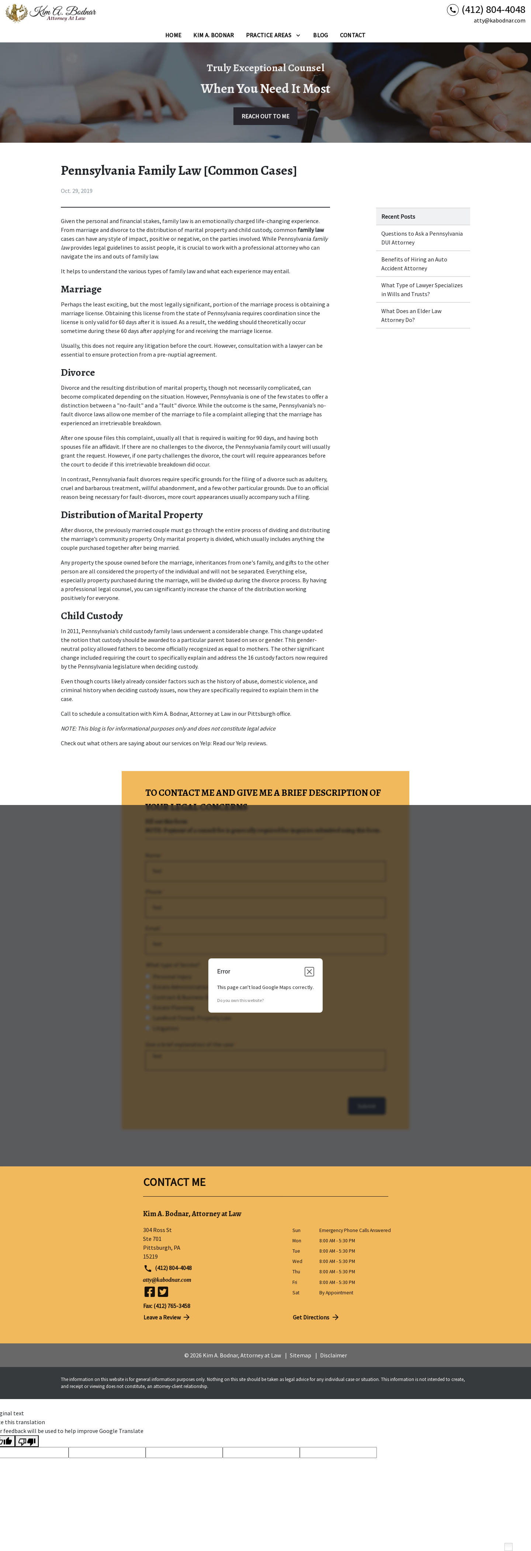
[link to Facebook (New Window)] (150, 1292)
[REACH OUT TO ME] (265, 116)
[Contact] (353, 35)
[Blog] (320, 35)
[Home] (173, 35)
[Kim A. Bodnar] (213, 35)
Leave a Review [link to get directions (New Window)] (167, 1317)
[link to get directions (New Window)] (212, 1243)
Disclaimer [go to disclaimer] (333, 1355)
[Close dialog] (309, 971)
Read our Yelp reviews (239, 743)
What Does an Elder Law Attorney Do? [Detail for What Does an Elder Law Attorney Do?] (411, 315)
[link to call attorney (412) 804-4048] (486, 9)
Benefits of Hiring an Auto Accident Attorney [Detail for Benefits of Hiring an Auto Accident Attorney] (414, 264)
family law (175, 221)
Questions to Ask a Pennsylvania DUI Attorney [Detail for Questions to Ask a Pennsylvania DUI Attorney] (422, 238)
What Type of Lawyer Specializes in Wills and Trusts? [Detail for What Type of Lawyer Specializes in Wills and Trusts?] (422, 289)
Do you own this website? (240, 1000)
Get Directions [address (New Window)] (316, 1317)
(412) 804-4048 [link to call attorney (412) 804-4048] (167, 1268)
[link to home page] (52, 14)
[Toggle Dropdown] (298, 35)
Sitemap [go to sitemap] (300, 1355)
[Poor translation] (27, 1441)
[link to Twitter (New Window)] (163, 1292)
